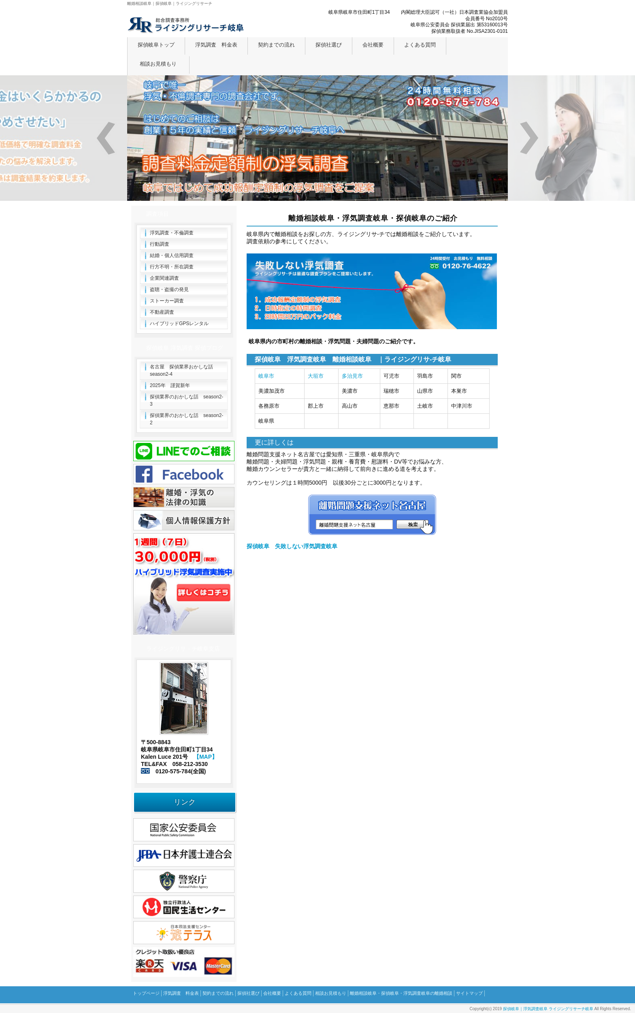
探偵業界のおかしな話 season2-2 (186, 419)
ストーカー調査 (167, 301)
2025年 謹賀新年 (170, 385)
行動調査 (159, 244)
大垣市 (316, 376)
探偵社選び (328, 45)
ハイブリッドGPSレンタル (179, 323)
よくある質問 (420, 45)
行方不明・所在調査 (172, 267)
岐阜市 (266, 376)
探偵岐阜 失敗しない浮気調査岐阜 (292, 546)
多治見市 (352, 376)
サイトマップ (469, 993)
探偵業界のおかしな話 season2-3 (186, 400)
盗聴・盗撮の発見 (169, 289)
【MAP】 (205, 756)
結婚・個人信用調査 (172, 255)
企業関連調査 (164, 278)
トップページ (146, 993)
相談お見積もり (158, 64)
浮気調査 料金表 (216, 45)
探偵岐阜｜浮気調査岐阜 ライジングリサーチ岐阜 (548, 1009)
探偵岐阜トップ (156, 45)
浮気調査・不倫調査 (172, 233)
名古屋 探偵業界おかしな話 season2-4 (184, 370)
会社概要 (373, 45)
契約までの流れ (276, 45)
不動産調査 (162, 312)
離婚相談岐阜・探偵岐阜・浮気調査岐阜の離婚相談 (401, 993)
